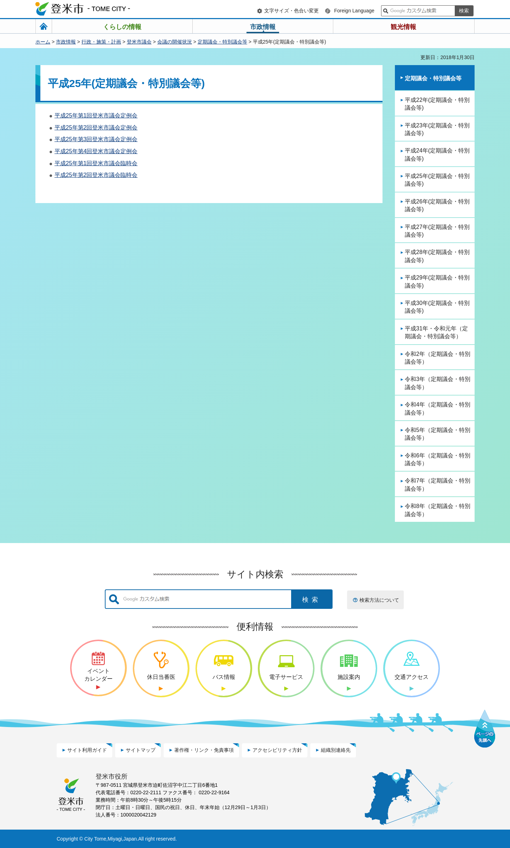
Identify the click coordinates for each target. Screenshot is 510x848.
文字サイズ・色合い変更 (291, 10)
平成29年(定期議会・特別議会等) (437, 281)
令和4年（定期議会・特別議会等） (437, 408)
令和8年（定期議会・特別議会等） (437, 510)
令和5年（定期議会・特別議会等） (437, 434)
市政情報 (66, 42)
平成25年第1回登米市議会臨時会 (96, 163)
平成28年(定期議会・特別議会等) (437, 256)
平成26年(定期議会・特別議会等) (437, 205)
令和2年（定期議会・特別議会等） (437, 358)
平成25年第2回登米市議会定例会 (96, 128)
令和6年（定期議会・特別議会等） (437, 459)
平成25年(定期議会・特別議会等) (437, 180)
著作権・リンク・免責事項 (204, 750)
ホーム (42, 42)
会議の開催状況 (174, 42)
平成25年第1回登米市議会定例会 (96, 116)
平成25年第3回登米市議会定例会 (96, 139)
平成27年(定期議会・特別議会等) (437, 231)
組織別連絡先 (336, 750)
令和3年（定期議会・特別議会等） (437, 383)
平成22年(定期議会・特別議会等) (437, 104)
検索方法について (379, 600)
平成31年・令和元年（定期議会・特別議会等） (436, 332)
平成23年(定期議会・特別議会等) (437, 129)
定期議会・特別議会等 (222, 42)
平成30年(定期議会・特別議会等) (437, 307)
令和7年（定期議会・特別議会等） (437, 484)
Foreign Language (354, 10)
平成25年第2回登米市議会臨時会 (96, 175)
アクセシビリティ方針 (277, 750)
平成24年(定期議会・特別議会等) (437, 154)
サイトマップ (140, 750)
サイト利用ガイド (87, 750)
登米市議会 (139, 42)
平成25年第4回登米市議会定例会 (96, 151)
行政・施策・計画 (101, 42)
